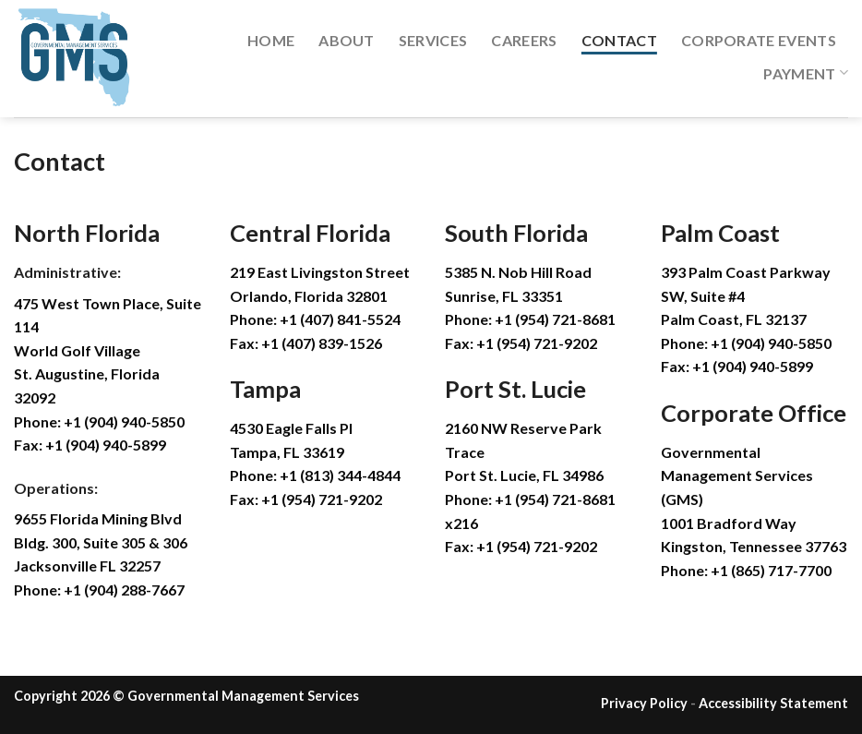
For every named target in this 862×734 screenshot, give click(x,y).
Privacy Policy (644, 703)
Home (270, 40)
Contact (619, 40)
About (346, 40)
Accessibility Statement (773, 703)
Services (433, 40)
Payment (805, 72)
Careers (524, 40)
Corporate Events (758, 40)
